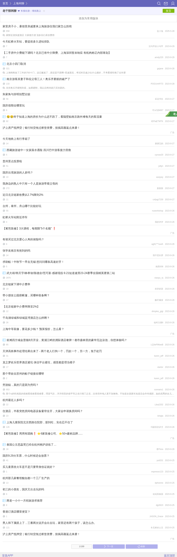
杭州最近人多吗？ (14, 400)
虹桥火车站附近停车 (15, 217)
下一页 (108, 546)
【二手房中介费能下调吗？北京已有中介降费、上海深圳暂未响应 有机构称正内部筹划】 (57, 52)
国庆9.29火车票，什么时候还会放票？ (26, 455)
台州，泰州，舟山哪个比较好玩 (22, 206)
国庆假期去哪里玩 (14, 105)
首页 (5, 3)
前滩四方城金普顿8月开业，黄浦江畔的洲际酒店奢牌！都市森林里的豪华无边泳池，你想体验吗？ (65, 340)
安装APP (7, 555)
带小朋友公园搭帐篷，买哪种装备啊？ (26, 295)
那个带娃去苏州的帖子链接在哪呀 (23, 373)
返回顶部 (169, 555)
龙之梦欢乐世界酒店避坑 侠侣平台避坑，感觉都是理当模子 (39, 362)
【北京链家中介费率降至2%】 (21, 306)
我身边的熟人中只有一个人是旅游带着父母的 (30, 183)
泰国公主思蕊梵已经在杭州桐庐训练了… (29, 444)
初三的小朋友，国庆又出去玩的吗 (23, 489)
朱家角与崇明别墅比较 (16, 94)
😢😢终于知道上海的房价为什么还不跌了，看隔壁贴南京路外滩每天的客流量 (52, 116)
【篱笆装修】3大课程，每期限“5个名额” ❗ (29, 228)
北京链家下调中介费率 (16, 284)
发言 (168, 10)
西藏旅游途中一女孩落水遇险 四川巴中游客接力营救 (37, 150)
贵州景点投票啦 (12, 161)
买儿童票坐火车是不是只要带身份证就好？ (29, 466)
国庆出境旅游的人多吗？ (18, 172)
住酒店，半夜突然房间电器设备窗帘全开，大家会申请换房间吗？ (43, 411)
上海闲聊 (18, 3)
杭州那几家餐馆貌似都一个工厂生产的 (26, 478)
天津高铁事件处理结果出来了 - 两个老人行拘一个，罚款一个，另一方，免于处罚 (52, 351)
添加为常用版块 (88, 18)
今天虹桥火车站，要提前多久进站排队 (26, 41)
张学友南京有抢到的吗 (16, 250)
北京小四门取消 (14, 63)
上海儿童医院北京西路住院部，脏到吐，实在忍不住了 (38, 422)
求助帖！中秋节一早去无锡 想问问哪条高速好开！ (33, 261)
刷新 (141, 546)
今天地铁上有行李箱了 (16, 138)
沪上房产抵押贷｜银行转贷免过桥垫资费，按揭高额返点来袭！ (41, 127)
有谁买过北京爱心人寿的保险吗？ (23, 239)
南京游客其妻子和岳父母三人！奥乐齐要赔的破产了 (36, 79)
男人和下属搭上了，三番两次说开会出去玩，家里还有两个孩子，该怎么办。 (50, 522)
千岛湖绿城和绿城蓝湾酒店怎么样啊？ (26, 317)
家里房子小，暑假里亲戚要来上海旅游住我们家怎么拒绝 (37, 26)
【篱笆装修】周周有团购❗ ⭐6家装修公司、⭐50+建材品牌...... (43, 433)
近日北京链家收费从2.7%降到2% (23, 194)
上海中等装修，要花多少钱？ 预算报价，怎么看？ (33, 329)
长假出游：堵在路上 (29, 11)
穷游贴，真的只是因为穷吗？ (21, 384)
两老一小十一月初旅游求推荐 (23, 500)
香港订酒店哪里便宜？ (16, 511)
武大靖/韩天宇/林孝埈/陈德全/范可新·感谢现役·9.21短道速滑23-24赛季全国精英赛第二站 (59, 273)
